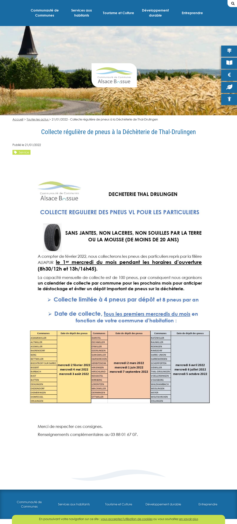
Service (21, 152)
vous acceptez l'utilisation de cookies (127, 519)
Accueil (17, 119)
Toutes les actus (38, 119)
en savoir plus (188, 519)
